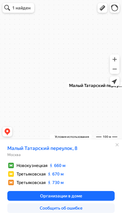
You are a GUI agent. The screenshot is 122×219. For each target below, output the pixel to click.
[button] (102, 8)
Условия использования (72, 136)
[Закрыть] (117, 144)
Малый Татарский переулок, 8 (42, 148)
